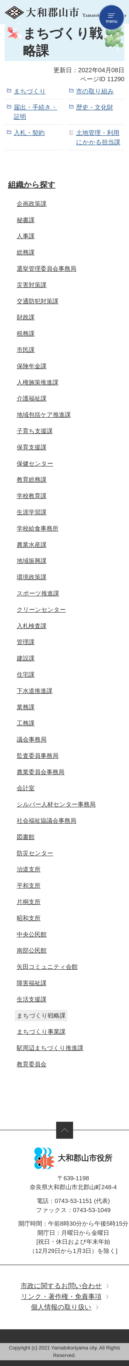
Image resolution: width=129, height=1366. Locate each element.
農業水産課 (32, 544)
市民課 (26, 349)
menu (111, 17)
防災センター (35, 853)
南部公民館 (32, 950)
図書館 (26, 836)
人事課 (26, 236)
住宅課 (26, 674)
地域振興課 (32, 560)
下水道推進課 (34, 690)
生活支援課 (32, 999)
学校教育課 (32, 495)
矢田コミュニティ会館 (47, 966)
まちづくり (30, 91)
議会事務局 (32, 739)
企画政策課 (32, 203)
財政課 (26, 317)
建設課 (26, 658)
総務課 (26, 252)
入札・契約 (29, 132)
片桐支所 (29, 901)
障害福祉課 (32, 983)
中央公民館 (32, 934)
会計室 (26, 788)
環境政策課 (32, 577)
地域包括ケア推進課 (44, 414)
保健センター (35, 463)
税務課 (26, 333)
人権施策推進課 (37, 382)
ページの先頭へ (64, 1130)
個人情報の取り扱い (61, 1307)
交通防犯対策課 (37, 301)
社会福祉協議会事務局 (46, 820)
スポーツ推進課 (38, 593)
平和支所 (29, 885)
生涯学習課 (32, 512)
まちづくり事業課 (41, 1031)
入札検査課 (32, 625)
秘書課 (26, 220)
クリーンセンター (41, 609)
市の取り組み (95, 91)
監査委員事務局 (37, 755)
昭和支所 (29, 918)
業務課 (26, 707)
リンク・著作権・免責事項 (61, 1296)
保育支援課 (32, 447)
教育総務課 (32, 479)
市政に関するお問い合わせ (61, 1285)
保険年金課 (32, 366)
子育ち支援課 (35, 431)
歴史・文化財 (94, 107)
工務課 (26, 723)
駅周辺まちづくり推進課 (50, 1047)
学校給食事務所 (37, 528)
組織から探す (31, 184)
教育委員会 (32, 1064)
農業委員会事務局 (40, 772)
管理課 (26, 642)
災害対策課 (32, 284)
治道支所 (29, 869)
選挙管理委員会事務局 (46, 268)
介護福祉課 (32, 398)
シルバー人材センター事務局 (56, 804)
